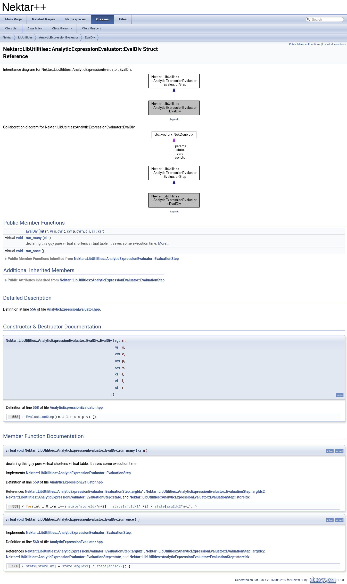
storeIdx (88, 506)
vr (51, 231)
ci (87, 231)
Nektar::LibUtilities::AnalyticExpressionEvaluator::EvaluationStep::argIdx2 (205, 491)
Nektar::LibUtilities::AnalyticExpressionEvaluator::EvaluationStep (126, 259)
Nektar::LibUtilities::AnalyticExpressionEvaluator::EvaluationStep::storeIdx (189, 497)
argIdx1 (132, 506)
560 (36, 542)
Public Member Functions (304, 44)
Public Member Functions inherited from (91, 259)
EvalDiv (90, 37)
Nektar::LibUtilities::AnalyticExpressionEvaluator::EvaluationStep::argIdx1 (84, 491)
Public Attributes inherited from (84, 280)
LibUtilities (25, 37)
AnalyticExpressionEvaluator (58, 37)
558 (36, 407)
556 (33, 309)
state (73, 506)
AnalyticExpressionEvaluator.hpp (73, 309)
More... (163, 243)
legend (174, 119)
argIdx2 (174, 506)
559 (36, 482)
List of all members (334, 44)
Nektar (7, 37)
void (19, 238)
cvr (60, 231)
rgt (42, 231)
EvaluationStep (40, 416)
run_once (33, 251)
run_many (34, 238)
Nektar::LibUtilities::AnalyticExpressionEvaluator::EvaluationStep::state (63, 497)
